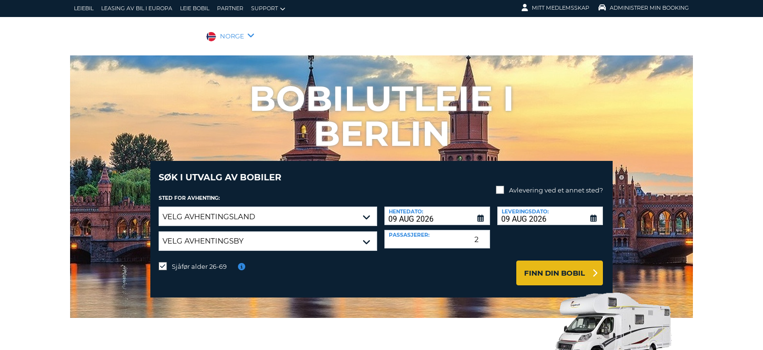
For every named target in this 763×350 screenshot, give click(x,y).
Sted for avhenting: (189, 191)
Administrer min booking (644, 7)
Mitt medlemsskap (555, 7)
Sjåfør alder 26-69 (199, 259)
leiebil (83, 8)
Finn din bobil (554, 265)
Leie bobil (194, 8)
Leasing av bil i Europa (136, 8)
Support (268, 8)
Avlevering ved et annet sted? (556, 183)
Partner (230, 8)
